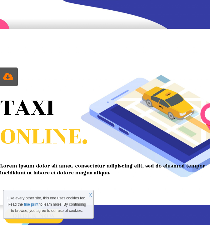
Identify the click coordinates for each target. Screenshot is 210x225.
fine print (31, 204)
